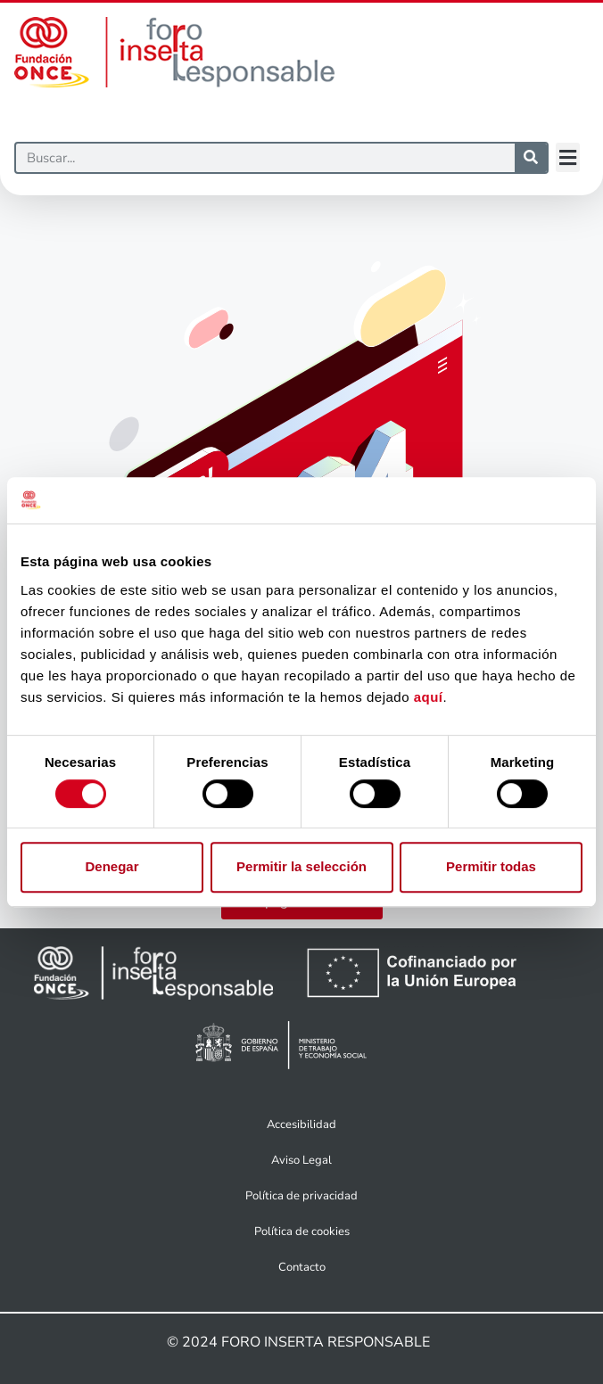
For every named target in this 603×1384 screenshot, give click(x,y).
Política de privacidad (301, 1196)
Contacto (302, 1267)
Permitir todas (491, 866)
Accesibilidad (301, 1124)
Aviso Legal (301, 1160)
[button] (568, 157)
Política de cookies (302, 1231)
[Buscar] (265, 158)
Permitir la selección (301, 866)
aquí (428, 696)
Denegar (111, 866)
